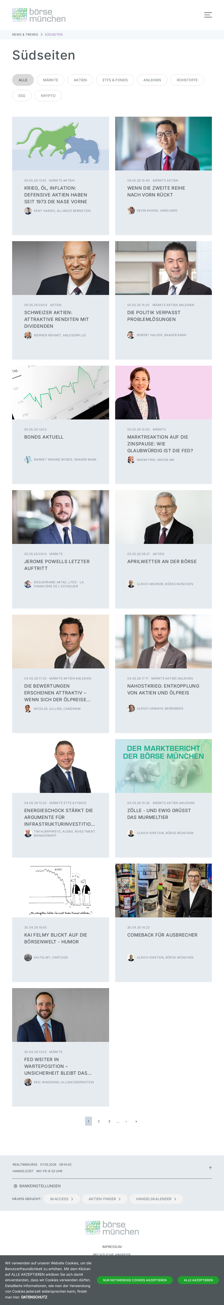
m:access (61, 1199)
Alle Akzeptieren (198, 1280)
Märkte (50, 80)
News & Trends (25, 34)
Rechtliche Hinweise (112, 1255)
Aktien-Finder (105, 1199)
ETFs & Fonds (115, 80)
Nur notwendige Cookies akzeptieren (135, 1280)
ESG (21, 95)
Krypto (48, 95)
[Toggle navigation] (208, 15)
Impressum (112, 1247)
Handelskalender (156, 1199)
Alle (23, 80)
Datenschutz (34, 1297)
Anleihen (152, 80)
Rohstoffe (187, 80)
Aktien (80, 80)
